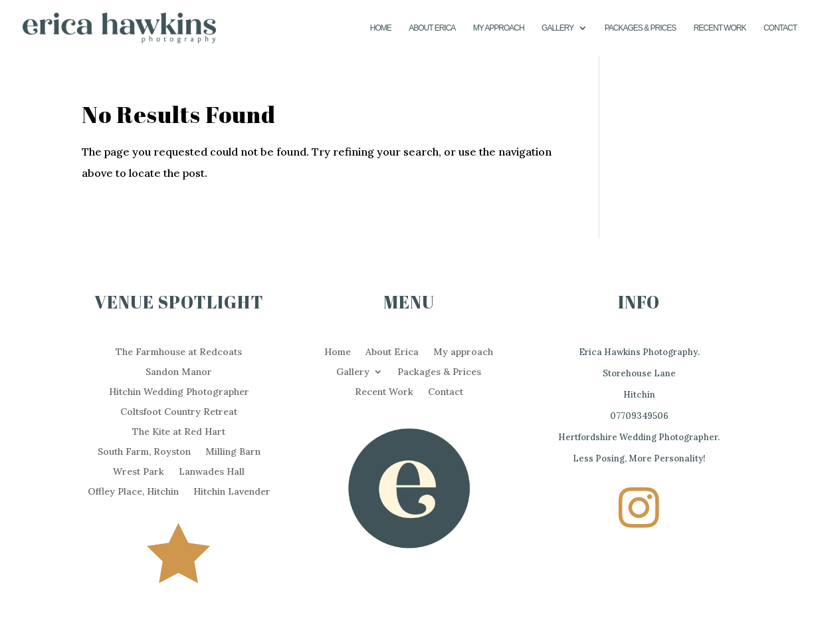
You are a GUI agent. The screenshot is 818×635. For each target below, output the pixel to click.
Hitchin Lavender (231, 492)
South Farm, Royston (144, 452)
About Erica (432, 28)
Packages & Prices (640, 28)
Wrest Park (138, 472)
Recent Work (720, 28)
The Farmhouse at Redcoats (179, 352)
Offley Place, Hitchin (133, 492)
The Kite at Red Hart (178, 432)
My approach (498, 28)
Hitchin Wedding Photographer (179, 392)
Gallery (557, 28)
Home (380, 28)
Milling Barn (232, 452)
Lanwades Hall (212, 472)
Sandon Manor (179, 372)
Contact (780, 28)
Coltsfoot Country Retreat (178, 412)
